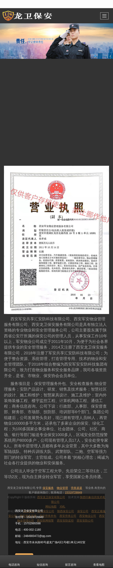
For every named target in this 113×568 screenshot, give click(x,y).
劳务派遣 (76, 488)
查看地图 (98, 561)
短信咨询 (42, 561)
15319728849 (73, 492)
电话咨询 (14, 561)
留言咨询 (70, 561)
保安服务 (48, 488)
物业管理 (62, 488)
